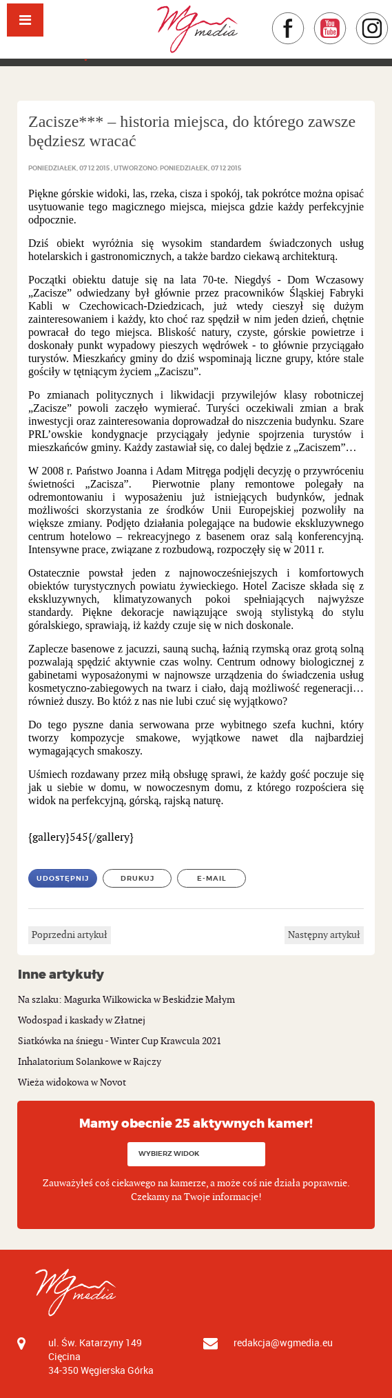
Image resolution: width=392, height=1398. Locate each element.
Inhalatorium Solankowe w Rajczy (89, 1062)
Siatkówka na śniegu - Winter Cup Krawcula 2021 (119, 1041)
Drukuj (137, 878)
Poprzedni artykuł (69, 935)
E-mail (212, 878)
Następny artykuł (324, 935)
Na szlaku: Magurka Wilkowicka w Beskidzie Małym (126, 1000)
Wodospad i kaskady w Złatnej (81, 1020)
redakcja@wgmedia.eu (283, 1342)
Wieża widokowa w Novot (72, 1082)
